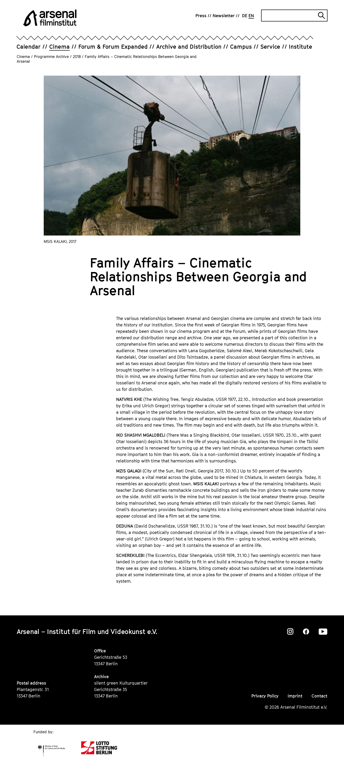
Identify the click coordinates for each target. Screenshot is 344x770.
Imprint (295, 695)
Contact (319, 695)
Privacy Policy (265, 695)
